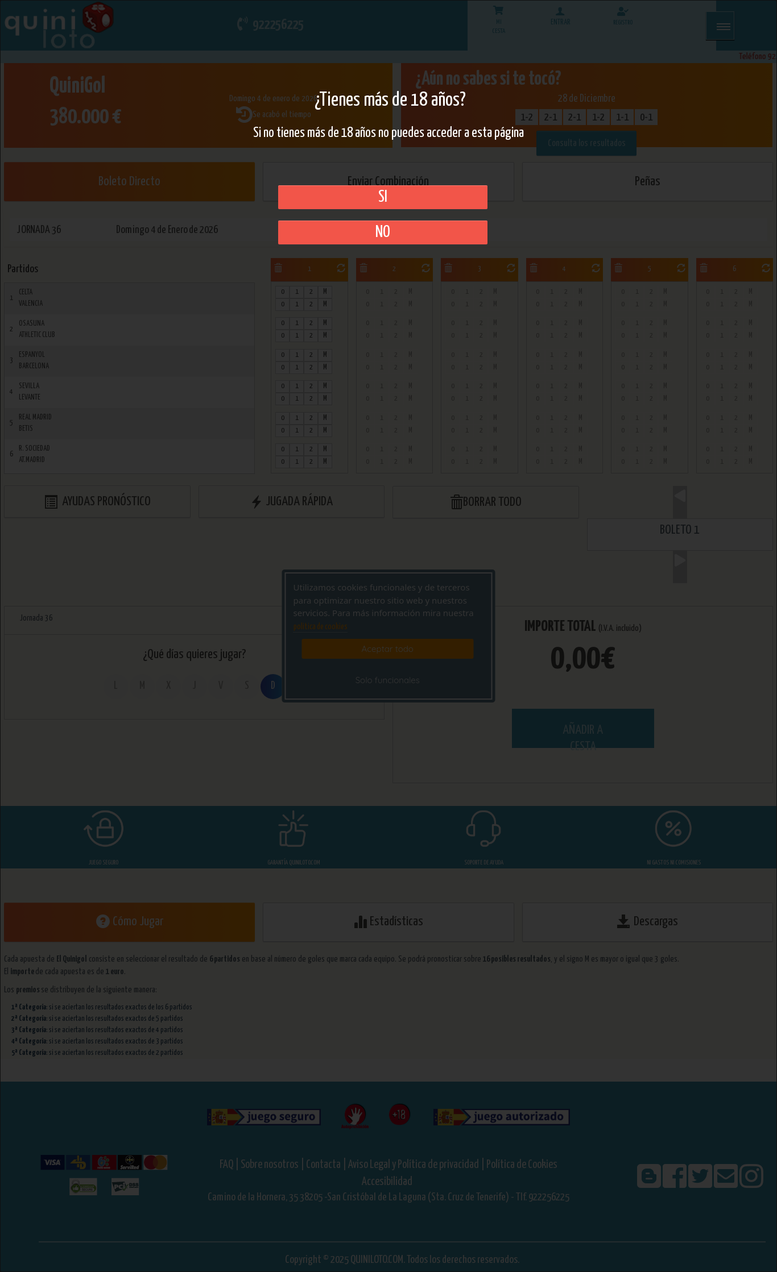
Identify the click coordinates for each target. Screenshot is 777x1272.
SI (382, 197)
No (382, 232)
